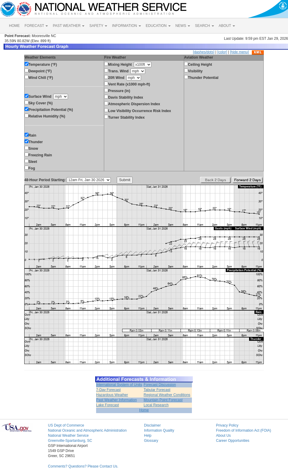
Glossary (151, 441)
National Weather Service (68, 435)
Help (147, 435)
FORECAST (36, 26)
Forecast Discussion (160, 385)
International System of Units (119, 385)
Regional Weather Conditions (167, 395)
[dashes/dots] (203, 52)
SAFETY (98, 26)
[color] (222, 52)
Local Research (156, 405)
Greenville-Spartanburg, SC (70, 441)
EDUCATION (158, 26)
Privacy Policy (227, 425)
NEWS (182, 26)
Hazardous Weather (112, 395)
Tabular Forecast (157, 390)
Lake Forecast (107, 405)
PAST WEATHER (68, 26)
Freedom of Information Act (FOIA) (243, 430)
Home (144, 410)
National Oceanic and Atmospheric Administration (87, 430)
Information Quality (159, 430)
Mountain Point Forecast (163, 400)
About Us (223, 435)
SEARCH (204, 26)
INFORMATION (126, 26)
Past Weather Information (116, 400)
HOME (14, 26)
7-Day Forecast (108, 390)
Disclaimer (152, 425)
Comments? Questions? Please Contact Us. (83, 466)
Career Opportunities (232, 441)
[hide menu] (239, 52)
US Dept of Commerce (66, 425)
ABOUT (227, 26)
